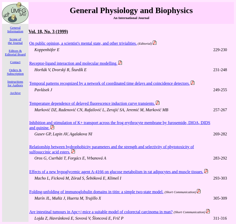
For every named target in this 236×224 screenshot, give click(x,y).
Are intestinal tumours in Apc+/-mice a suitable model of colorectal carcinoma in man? (101, 212)
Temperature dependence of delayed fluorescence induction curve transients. (92, 103)
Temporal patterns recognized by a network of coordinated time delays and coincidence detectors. (109, 83)
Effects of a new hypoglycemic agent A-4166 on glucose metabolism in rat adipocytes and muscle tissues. (116, 172)
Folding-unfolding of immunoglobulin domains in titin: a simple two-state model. (96, 192)
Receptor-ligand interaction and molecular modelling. (73, 63)
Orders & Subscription (15, 72)
